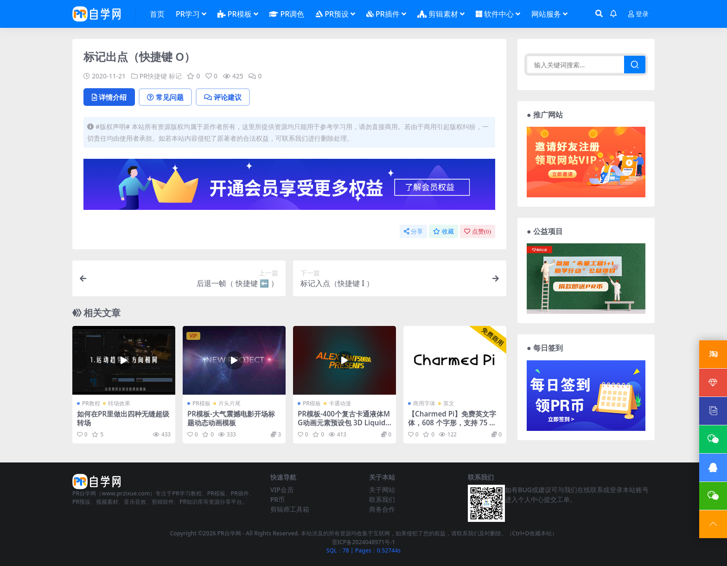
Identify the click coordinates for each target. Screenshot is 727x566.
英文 (448, 403)
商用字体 (424, 403)
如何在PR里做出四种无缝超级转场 (123, 418)
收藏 (443, 231)
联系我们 (382, 499)
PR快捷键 (153, 76)
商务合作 (382, 509)
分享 (413, 231)
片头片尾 (229, 403)
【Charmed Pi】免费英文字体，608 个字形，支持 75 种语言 (452, 422)
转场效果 (119, 403)
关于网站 (382, 489)
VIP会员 (281, 489)
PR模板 (201, 403)
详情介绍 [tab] (109, 97)
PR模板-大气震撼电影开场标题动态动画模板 (231, 418)
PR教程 (91, 403)
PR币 (277, 499)
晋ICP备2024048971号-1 (363, 542)
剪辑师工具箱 (289, 509)
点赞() (477, 231)
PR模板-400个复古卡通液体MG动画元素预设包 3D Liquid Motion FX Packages (344, 422)
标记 (175, 76)
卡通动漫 (340, 403)
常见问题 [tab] (165, 97)
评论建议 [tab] (223, 97)
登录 (638, 14)
